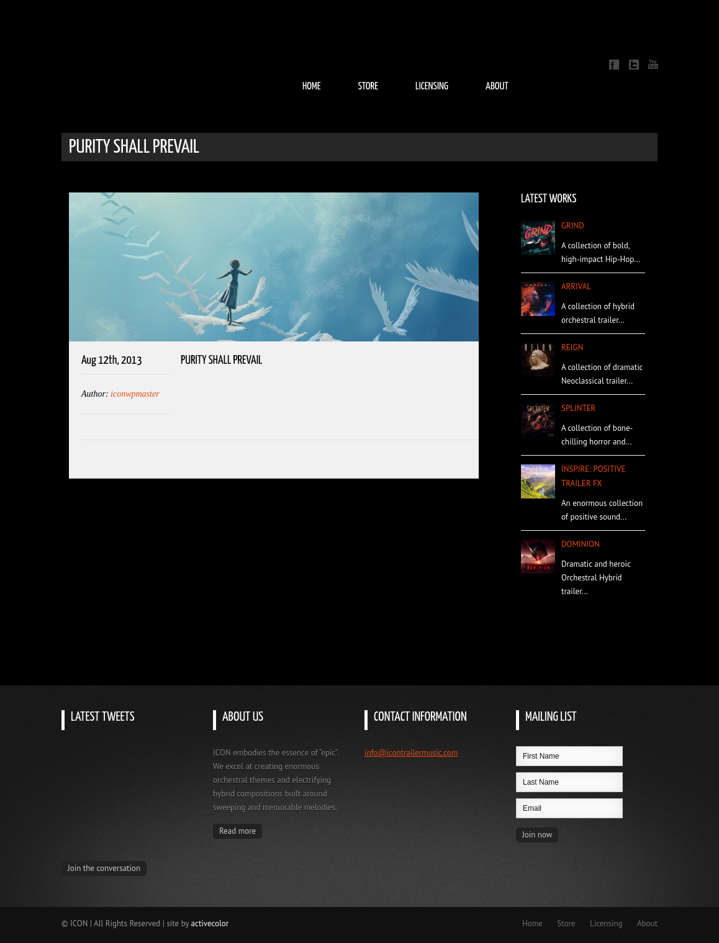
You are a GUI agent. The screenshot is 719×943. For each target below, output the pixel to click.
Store (368, 86)
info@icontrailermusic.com (411, 752)
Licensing (431, 86)
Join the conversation (104, 868)
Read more (237, 831)
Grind (572, 225)
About (497, 86)
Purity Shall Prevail (221, 360)
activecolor (210, 923)
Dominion (580, 544)
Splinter (578, 408)
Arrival (576, 286)
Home (311, 86)
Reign (572, 347)
